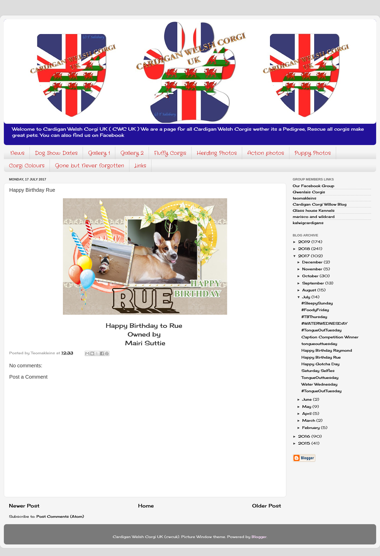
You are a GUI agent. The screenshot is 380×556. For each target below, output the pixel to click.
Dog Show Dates (56, 153)
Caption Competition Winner (329, 337)
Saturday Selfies (318, 371)
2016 (304, 436)
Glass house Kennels (314, 210)
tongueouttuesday (319, 344)
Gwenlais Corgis (309, 192)
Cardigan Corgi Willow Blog (319, 204)
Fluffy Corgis (170, 153)
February (311, 428)
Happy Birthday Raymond (326, 350)
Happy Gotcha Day (320, 364)
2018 (304, 249)
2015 (304, 443)
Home (146, 506)
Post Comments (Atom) (60, 516)
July (306, 297)
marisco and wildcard (314, 217)
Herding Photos (217, 153)
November (313, 269)
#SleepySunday (317, 303)
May (307, 407)
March (309, 420)
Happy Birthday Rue (321, 357)
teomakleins (304, 198)
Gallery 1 (99, 153)
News (17, 153)
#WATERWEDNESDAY (324, 323)
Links (140, 165)
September (313, 283)
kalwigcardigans (308, 223)
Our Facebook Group (313, 186)
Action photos (265, 153)
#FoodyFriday (315, 310)
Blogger (259, 537)
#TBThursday (314, 317)
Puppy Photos (312, 153)
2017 (304, 256)
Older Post (266, 506)
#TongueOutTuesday (321, 330)
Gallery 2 (132, 153)
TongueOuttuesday (319, 378)
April (307, 413)
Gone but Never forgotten (89, 165)
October (311, 276)
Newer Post (24, 506)
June (307, 399)
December (313, 262)
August (309, 290)
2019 (304, 242)
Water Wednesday (319, 384)
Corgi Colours (26, 165)
